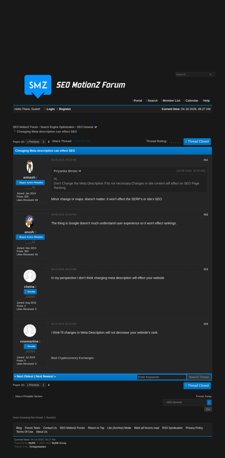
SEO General (85, 127)
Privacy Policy (194, 428)
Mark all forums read (146, 428)
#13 (206, 269)
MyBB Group (59, 443)
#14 (206, 323)
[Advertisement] (112, 34)
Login (49, 109)
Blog (19, 428)
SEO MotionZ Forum (25, 127)
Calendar (190, 100)
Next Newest (44, 376)
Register (64, 109)
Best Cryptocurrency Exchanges (72, 358)
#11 (206, 160)
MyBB (32, 443)
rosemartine (29, 341)
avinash (29, 177)
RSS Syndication (172, 428)
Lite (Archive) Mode (119, 428)
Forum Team (32, 428)
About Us (41, 431)
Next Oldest (25, 376)
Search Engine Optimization (57, 127)
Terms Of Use (24, 431)
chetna (29, 287)
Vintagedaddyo (37, 446)
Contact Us (50, 428)
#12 (206, 214)
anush (29, 232)
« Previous (33, 141)
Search (151, 100)
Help (205, 100)
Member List (170, 100)
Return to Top (96, 428)
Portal (137, 100)
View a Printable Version (28, 396)
